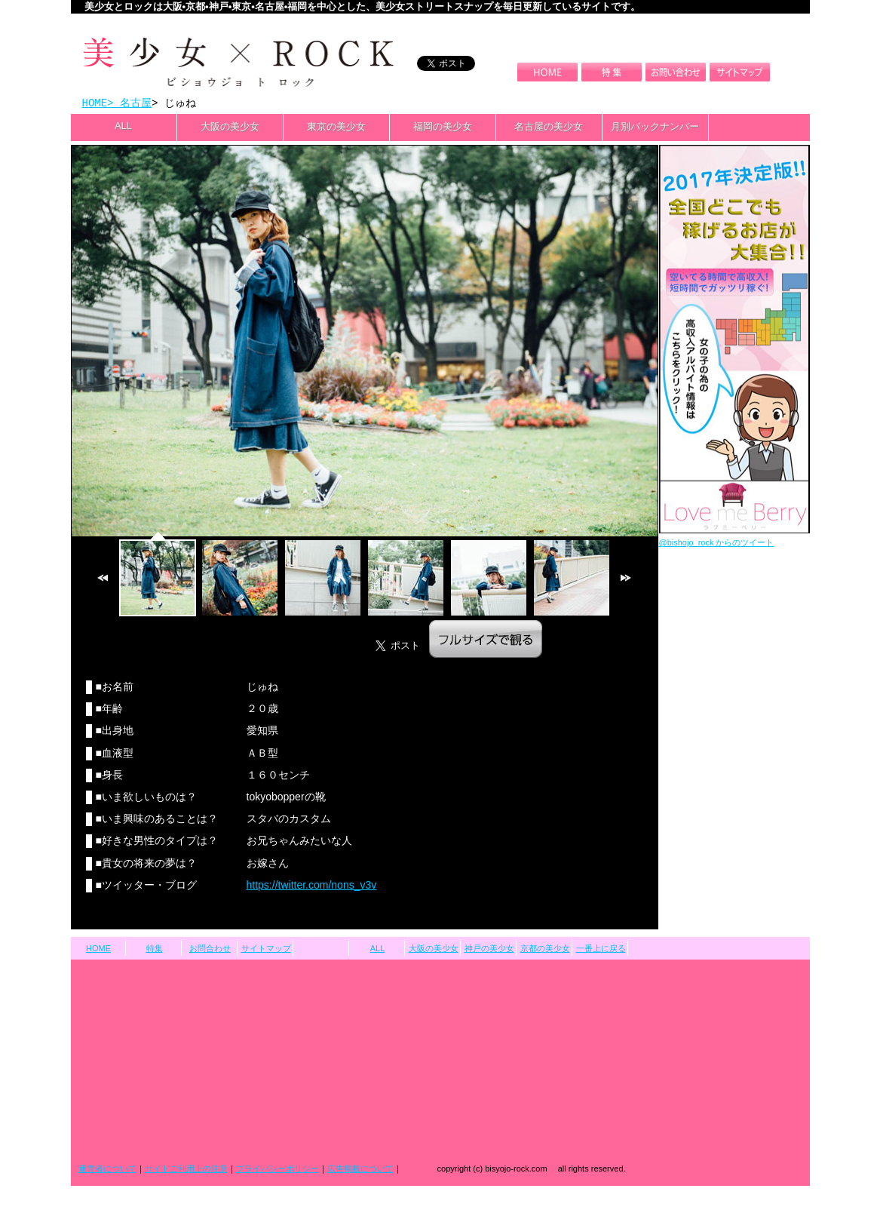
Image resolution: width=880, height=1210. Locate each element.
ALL (123, 127)
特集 (154, 949)
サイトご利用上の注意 (186, 1170)
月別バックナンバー (655, 128)
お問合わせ (210, 949)
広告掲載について (360, 1170)
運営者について (107, 1170)
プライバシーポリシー (277, 1170)
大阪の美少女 (230, 128)
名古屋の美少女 (548, 128)
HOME (95, 104)
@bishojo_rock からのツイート (716, 543)
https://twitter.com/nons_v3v (312, 886)
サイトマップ (266, 949)
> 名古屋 (129, 104)
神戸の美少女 (489, 949)
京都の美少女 (545, 949)
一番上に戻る (601, 949)
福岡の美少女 (442, 128)
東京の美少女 (336, 128)
